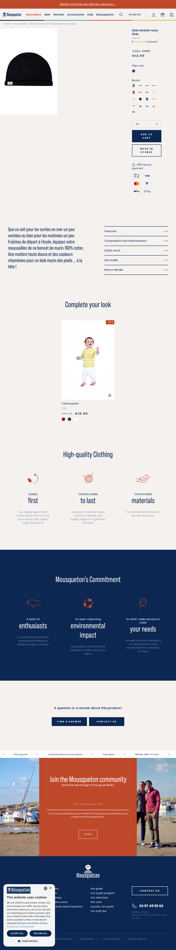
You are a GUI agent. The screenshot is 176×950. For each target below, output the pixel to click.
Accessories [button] (75, 15)
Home (7, 23)
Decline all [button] (40, 933)
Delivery (54, 888)
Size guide (97, 888)
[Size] (146, 124)
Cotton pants (70, 403)
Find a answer (69, 721)
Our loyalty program (103, 893)
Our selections (99, 897)
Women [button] (58, 15)
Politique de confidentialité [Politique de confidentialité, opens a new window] (20, 926)
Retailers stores (58, 902)
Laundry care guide (102, 906)
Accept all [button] (17, 933)
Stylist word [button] (136, 250)
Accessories (21, 23)
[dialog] (29, 915)
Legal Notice (87, 939)
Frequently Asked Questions (66, 906)
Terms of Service (63, 939)
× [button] (50, 888)
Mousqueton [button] (105, 15)
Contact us (107, 721)
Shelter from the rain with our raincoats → (88, 4)
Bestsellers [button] (33, 15)
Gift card (96, 902)
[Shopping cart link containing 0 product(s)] (171, 15)
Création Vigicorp (137, 939)
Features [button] (136, 231)
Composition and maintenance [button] (136, 241)
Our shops (55, 897)
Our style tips (98, 911)
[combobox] (45, 888)
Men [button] (47, 15)
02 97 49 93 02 (147, 905)
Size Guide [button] (136, 260)
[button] (121, 14)
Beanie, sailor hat (39, 23)
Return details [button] (136, 270)
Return (53, 893)
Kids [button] (90, 15)
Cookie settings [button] (110, 939)
